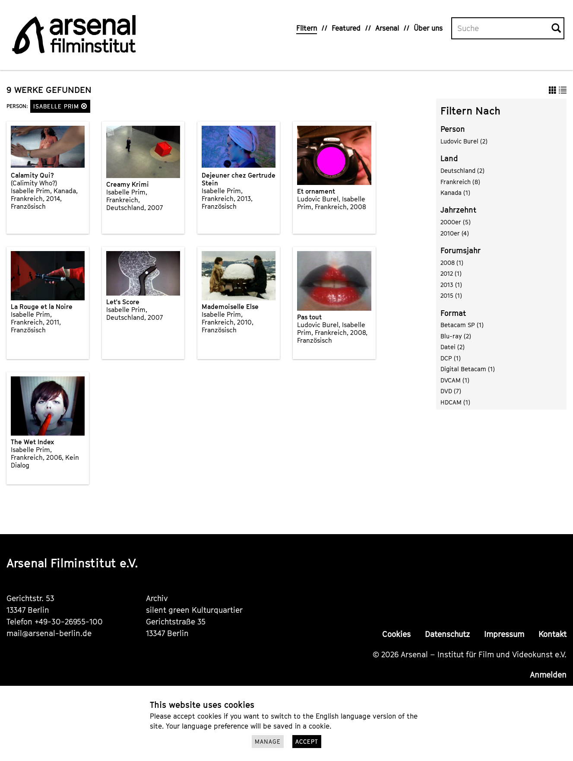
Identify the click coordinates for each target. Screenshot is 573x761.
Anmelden (548, 674)
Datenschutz (447, 634)
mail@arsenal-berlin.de (49, 633)
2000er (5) (455, 222)
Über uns (428, 28)
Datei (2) (452, 346)
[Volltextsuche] (501, 28)
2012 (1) (451, 273)
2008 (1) (451, 262)
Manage (268, 741)
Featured (346, 28)
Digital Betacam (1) (467, 369)
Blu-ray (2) (455, 336)
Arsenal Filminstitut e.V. (72, 563)
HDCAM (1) (455, 402)
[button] (84, 106)
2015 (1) (451, 295)
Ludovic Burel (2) (464, 141)
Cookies (396, 634)
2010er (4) (454, 233)
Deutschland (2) (462, 170)
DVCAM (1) (454, 380)
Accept (306, 741)
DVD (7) (450, 391)
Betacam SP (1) (462, 324)
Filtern (306, 28)
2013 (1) (451, 284)
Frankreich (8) (460, 181)
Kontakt (552, 634)
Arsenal (387, 28)
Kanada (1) (455, 192)
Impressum (504, 634)
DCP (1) (450, 358)
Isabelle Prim (60, 106)
